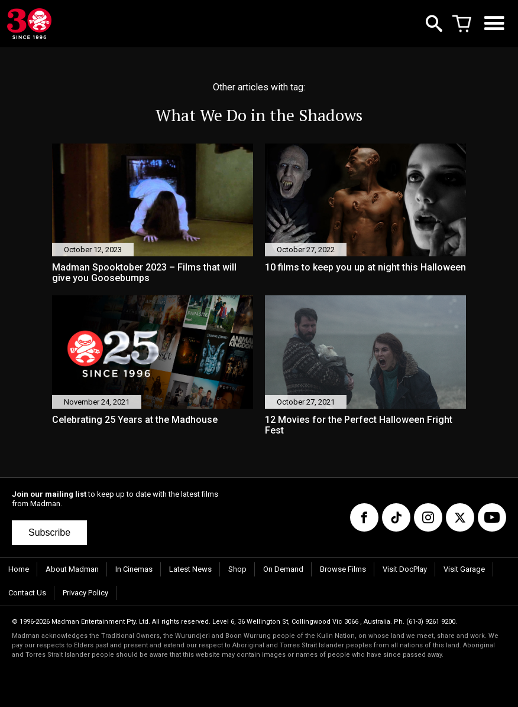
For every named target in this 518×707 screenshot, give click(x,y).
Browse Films (343, 569)
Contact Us (27, 592)
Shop (237, 569)
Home (18, 569)
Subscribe (49, 532)
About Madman (72, 569)
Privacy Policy (85, 592)
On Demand (283, 569)
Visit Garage (464, 569)
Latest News (190, 569)
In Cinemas (134, 569)
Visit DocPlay (405, 569)
